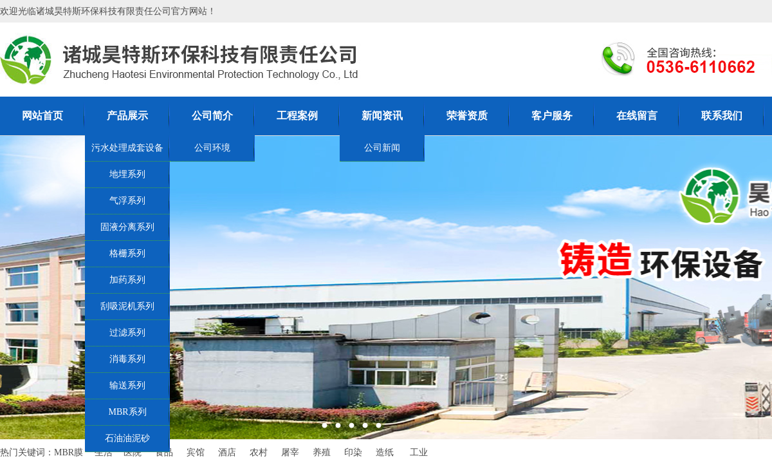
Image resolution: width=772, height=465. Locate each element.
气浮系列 (127, 200)
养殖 (322, 452)
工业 (419, 452)
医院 (133, 452)
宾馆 (196, 452)
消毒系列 (127, 359)
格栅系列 (127, 253)
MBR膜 (68, 452)
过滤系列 (127, 332)
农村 (259, 452)
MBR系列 (127, 412)
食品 (164, 452)
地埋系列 (127, 174)
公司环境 (212, 148)
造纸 (385, 452)
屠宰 (290, 452)
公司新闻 (382, 148)
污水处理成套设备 (127, 148)
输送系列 (127, 385)
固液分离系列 (127, 227)
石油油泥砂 (127, 438)
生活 (104, 452)
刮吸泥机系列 (127, 306)
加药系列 (127, 280)
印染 (353, 452)
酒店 (227, 452)
